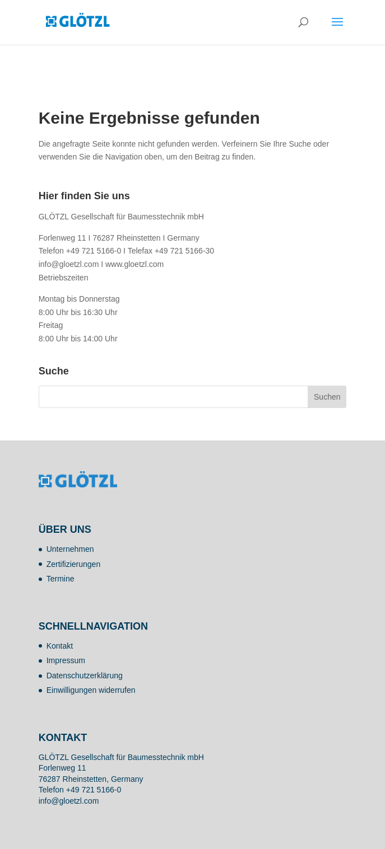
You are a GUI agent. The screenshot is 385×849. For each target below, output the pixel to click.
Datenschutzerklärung (85, 675)
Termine (61, 578)
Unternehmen (70, 549)
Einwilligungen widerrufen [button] (91, 690)
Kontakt (60, 645)
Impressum (66, 660)
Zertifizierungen (74, 564)
